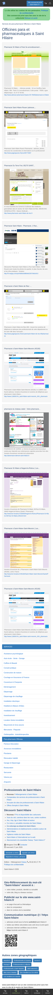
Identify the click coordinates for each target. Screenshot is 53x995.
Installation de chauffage (13, 711)
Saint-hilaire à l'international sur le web (21, 837)
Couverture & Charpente (13, 682)
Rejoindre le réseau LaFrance (15, 857)
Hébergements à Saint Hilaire (26, 794)
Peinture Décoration (11, 744)
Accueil (5, 992)
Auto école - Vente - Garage (14, 658)
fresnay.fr (7, 964)
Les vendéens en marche (12, 976)
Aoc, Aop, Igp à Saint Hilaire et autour (21, 820)
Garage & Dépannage (12, 763)
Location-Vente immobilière (14, 720)
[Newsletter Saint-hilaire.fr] (46, 3)
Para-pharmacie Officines (13, 739)
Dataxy (24, 862)
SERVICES (8, 647)
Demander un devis (12, 853)
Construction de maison (12, 673)
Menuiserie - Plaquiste (12, 730)
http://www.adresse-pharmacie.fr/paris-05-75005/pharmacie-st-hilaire (26, 95)
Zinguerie (7, 782)
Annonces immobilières (12, 749)
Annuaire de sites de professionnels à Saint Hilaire (25, 803)
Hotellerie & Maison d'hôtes (14, 706)
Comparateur (16, 992)
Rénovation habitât (11, 758)
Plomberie (7, 753)
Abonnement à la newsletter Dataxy (26, 840)
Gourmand (37, 992)
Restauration (8, 768)
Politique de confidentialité (14, 864)
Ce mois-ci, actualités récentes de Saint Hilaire (24, 823)
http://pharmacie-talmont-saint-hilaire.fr (16, 455)
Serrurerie (7, 772)
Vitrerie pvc (8, 777)
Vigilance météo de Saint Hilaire (18, 834)
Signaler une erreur (28, 853)
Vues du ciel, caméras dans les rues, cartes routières (26, 817)
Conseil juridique (10, 668)
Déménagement (10, 687)
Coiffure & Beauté (10, 663)
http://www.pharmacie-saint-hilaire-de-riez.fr (18, 213)
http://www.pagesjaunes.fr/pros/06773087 (17, 153)
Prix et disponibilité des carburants (28, 815)
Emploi (26, 992)
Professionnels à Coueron (22, 960)
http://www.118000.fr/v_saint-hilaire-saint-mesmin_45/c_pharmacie (25, 396)
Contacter (23, 845)
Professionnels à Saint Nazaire (14, 968)
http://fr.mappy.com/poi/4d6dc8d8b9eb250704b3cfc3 (21, 273)
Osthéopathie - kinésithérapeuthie (16, 734)
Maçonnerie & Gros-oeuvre (14, 725)
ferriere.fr (37, 960)
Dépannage (8, 692)
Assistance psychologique (13, 654)
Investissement (9, 715)
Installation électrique (11, 701)
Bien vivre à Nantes (10, 972)
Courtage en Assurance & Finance (16, 677)
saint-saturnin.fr (32, 968)
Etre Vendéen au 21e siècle (29, 972)
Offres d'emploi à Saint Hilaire (18, 805)
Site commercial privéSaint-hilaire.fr (35, 3)
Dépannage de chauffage (13, 696)
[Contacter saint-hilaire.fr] (50, 3)
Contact (47, 992)
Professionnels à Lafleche (21, 964)
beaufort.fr (7, 960)
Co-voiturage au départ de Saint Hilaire (21, 826)
